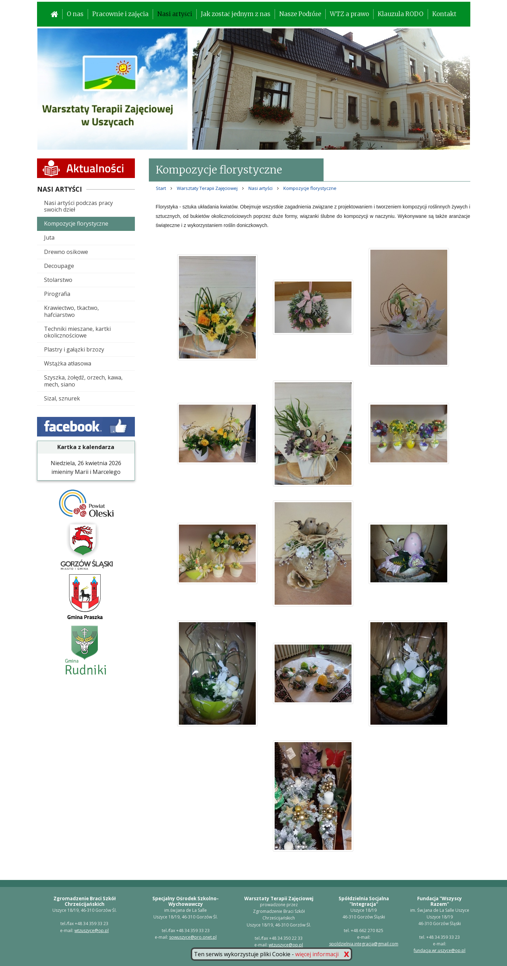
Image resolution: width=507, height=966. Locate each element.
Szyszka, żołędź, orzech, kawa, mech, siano (83, 381)
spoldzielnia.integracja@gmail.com (363, 944)
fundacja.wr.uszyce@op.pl (439, 950)
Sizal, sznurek (62, 398)
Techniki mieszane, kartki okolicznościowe (77, 332)
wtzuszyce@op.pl (91, 930)
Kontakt (444, 14)
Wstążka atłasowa (67, 363)
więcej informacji (317, 954)
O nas (75, 14)
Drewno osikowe (66, 252)
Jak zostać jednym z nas (236, 14)
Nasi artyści (174, 14)
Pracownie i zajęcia (120, 14)
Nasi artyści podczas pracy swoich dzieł (78, 206)
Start (161, 188)
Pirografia (57, 294)
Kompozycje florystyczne (76, 223)
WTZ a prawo (349, 14)
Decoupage (59, 266)
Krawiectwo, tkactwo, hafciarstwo (71, 311)
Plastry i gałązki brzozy (74, 349)
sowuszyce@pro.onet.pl (193, 937)
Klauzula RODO (400, 14)
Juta (49, 237)
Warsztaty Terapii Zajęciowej (207, 188)
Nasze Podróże (300, 14)
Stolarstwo (58, 280)
